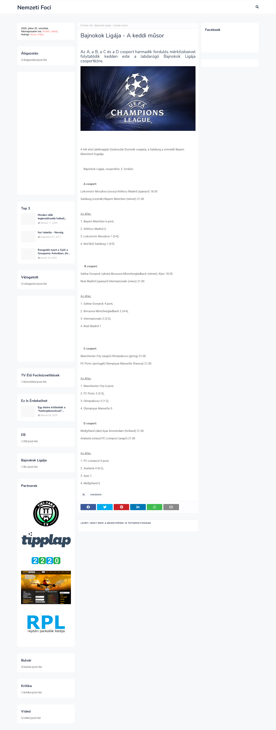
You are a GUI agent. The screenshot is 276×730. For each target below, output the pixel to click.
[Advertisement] (46, 133)
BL (91, 25)
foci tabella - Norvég (50, 232)
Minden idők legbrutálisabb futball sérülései (51, 216)
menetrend (95, 494)
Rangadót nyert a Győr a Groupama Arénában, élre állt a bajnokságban (54, 251)
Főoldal (84, 25)
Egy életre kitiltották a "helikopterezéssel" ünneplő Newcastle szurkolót (52, 409)
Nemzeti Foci (34, 8)
